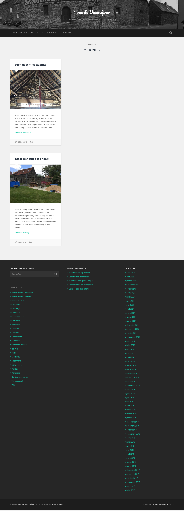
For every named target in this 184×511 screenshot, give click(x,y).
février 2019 (131, 415)
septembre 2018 (133, 435)
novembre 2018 (133, 427)
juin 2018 (130, 447)
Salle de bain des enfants (80, 291)
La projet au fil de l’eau (26, 34)
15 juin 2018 (23, 144)
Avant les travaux (19, 302)
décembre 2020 (133, 327)
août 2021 (131, 295)
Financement (17, 338)
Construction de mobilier (80, 279)
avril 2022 (130, 279)
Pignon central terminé (30, 65)
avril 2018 (130, 455)
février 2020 (131, 367)
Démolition (16, 326)
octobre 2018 (132, 431)
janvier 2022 (132, 283)
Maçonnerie (17, 362)
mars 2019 (131, 411)
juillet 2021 (131, 299)
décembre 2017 (133, 471)
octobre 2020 (132, 335)
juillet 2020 (131, 347)
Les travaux (17, 358)
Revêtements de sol (20, 379)
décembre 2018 (133, 423)
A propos (68, 34)
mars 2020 (131, 363)
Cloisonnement (18, 318)
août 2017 (131, 487)
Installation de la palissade (80, 275)
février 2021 (131, 319)
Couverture (16, 322)
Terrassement (18, 383)
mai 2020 (130, 355)
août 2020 (131, 343)
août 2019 (131, 391)
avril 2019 (130, 407)
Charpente (16, 306)
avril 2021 (130, 311)
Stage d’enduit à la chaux (31, 160)
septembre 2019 (133, 387)
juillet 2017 (131, 491)
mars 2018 (131, 459)
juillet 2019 (131, 395)
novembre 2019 (133, 379)
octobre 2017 (132, 479)
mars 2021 (131, 315)
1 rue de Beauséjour (92, 12)
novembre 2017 (133, 475)
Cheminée (16, 314)
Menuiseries (17, 366)
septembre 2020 (133, 339)
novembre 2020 (133, 331)
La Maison (51, 34)
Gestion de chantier (20, 346)
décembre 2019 (133, 375)
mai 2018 (130, 451)
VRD (13, 387)
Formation (16, 342)
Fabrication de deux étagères (82, 287)
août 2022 (131, 275)
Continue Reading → (24, 133)
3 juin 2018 (22, 244)
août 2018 (131, 439)
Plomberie (16, 375)
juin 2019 (130, 399)
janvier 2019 (132, 419)
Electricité (16, 330)
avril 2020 (130, 359)
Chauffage (16, 310)
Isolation (15, 350)
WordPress (57, 505)
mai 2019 (130, 403)
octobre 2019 (132, 383)
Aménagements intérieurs (23, 298)
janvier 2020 (132, 371)
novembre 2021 (133, 287)
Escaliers (15, 334)
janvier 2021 (132, 323)
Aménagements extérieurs (23, 294)
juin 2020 (130, 351)
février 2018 (131, 463)
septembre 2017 (133, 483)
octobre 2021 (132, 291)
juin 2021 (130, 303)
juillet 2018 (131, 443)
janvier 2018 (132, 467)
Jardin (14, 354)
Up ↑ (172, 505)
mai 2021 (130, 307)
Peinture (15, 370)
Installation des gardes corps (82, 283)
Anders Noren (160, 505)
